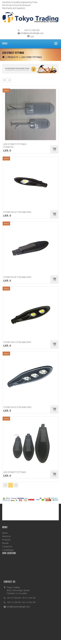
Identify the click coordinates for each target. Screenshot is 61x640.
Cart (32, 36)
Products (13, 57)
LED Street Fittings (31, 57)
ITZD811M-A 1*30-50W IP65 (17, 212)
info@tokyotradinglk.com (31, 33)
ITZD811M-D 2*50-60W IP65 (17, 407)
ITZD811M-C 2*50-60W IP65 (17, 342)
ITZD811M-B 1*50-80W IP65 (17, 277)
